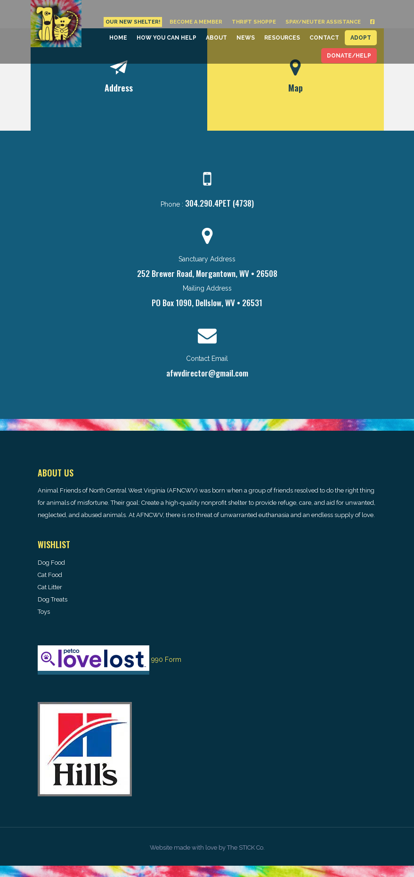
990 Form (166, 659)
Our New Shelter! (133, 22)
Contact (324, 37)
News (245, 37)
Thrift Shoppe (254, 22)
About (216, 37)
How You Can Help (166, 37)
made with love (195, 847)
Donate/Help (349, 55)
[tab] (119, 79)
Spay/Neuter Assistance (323, 22)
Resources (282, 37)
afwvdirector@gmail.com (207, 373)
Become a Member (196, 22)
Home (118, 37)
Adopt (360, 37)
